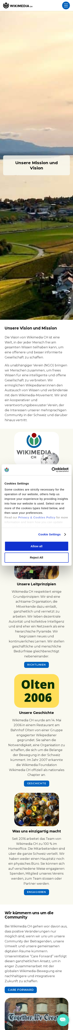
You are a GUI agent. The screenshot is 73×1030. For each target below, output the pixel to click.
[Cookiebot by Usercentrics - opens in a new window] (52, 469)
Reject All (36, 557)
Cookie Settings (49, 534)
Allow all (36, 546)
